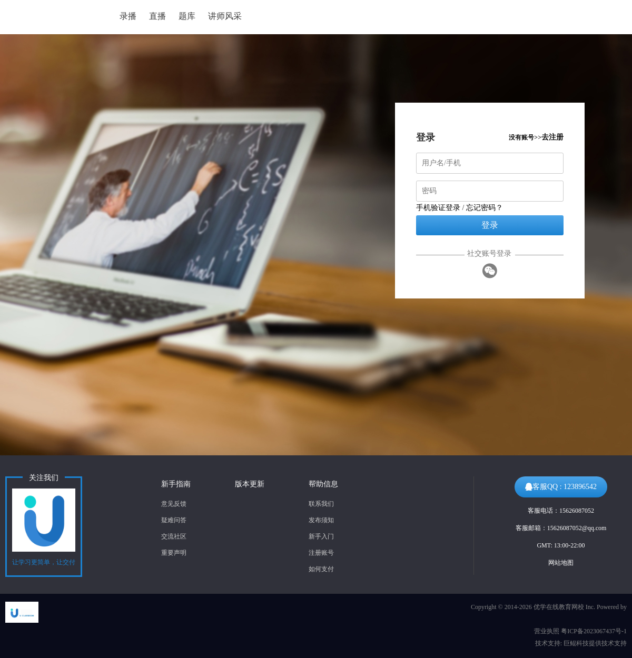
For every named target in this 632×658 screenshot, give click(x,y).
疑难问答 (173, 520)
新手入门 (321, 536)
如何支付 (321, 569)
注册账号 (321, 552)
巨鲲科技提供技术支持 (595, 643)
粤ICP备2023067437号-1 (594, 631)
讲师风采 (225, 16)
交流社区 (173, 536)
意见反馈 (173, 503)
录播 (128, 16)
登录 (489, 225)
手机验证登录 (438, 208)
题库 (187, 16)
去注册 (552, 137)
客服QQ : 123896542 (561, 487)
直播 (157, 16)
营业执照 (546, 631)
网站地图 (561, 562)
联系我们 (321, 503)
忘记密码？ (484, 208)
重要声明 (173, 552)
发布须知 (321, 520)
